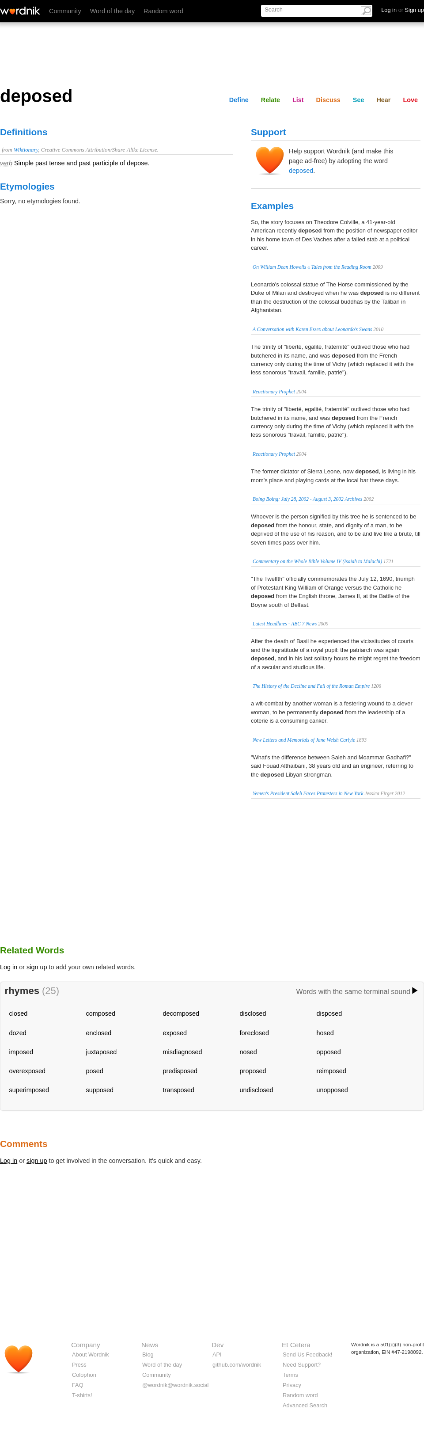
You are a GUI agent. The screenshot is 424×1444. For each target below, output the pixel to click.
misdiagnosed (182, 1051)
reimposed (331, 1070)
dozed (17, 1032)
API (217, 1354)
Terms (290, 1375)
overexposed (27, 1070)
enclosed (99, 1032)
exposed (175, 1032)
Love (410, 99)
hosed (325, 1032)
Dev (217, 1345)
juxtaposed (101, 1051)
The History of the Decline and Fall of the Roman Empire (311, 686)
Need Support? (302, 1364)
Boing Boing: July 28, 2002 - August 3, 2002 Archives (307, 499)
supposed (100, 1089)
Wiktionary (26, 150)
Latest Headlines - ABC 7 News (285, 623)
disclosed (253, 1013)
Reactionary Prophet (274, 391)
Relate (270, 99)
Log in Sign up (402, 10)
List (298, 99)
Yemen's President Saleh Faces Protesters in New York (308, 793)
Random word (163, 11)
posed (94, 1070)
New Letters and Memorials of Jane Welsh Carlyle (304, 740)
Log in (8, 967)
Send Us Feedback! (307, 1354)
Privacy (292, 1385)
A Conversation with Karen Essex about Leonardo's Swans (312, 329)
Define (239, 99)
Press (79, 1364)
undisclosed (256, 1089)
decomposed (181, 1013)
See (358, 99)
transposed (178, 1089)
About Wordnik (90, 1354)
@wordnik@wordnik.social (175, 1385)
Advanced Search (305, 1405)
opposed (329, 1051)
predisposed (180, 1070)
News (149, 1345)
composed (100, 1013)
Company (85, 1345)
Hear (383, 99)
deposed (301, 170)
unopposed (332, 1089)
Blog (148, 1354)
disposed (329, 1013)
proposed (253, 1070)
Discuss (328, 99)
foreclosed (254, 1032)
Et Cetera (296, 1345)
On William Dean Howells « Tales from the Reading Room (312, 267)
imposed (21, 1051)
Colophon (84, 1375)
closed (18, 1013)
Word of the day (112, 11)
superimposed (29, 1089)
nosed (248, 1051)
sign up (36, 967)
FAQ (77, 1385)
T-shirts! (82, 1395)
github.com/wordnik (236, 1364)
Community (65, 11)
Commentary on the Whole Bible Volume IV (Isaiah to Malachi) (317, 561)
